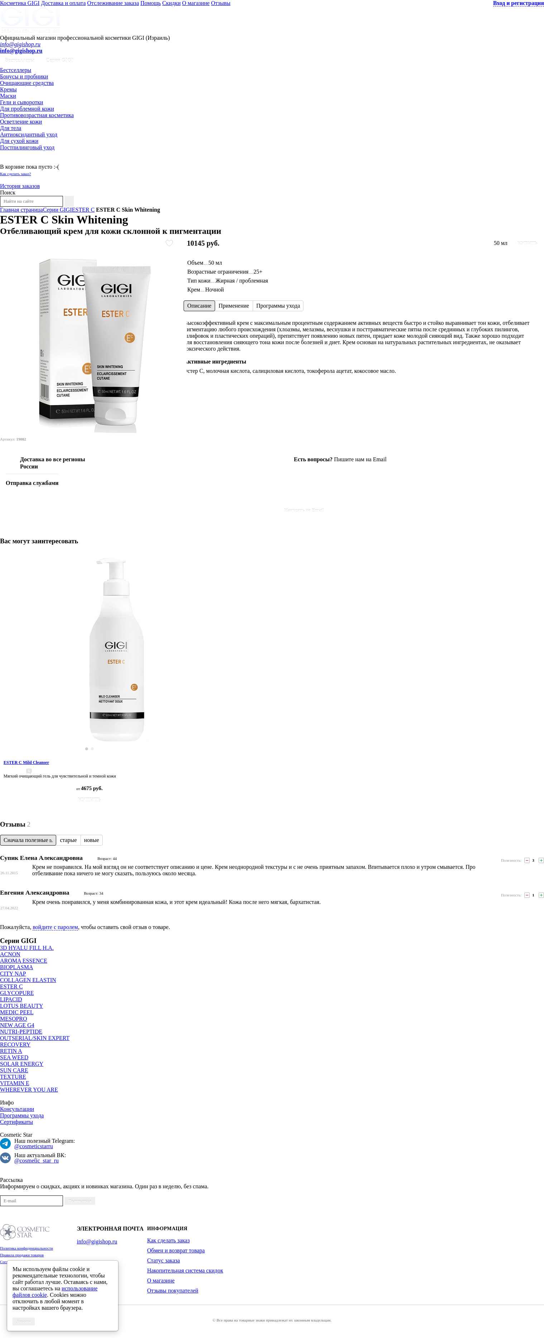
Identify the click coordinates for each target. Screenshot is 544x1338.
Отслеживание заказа (113, 3)
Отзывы (220, 3)
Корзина (10, 160)
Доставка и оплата (63, 3)
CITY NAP (13, 974)
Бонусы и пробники (24, 76)
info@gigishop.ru (20, 44)
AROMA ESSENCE (23, 961)
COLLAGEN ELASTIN (28, 980)
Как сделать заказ (168, 1240)
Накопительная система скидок (185, 1270)
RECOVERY (15, 1044)
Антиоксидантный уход (28, 134)
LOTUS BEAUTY (21, 1006)
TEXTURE (13, 1077)
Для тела (10, 128)
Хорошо (23, 1321)
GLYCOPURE (17, 993)
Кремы (8, 89)
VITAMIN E (14, 1083)
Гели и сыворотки (21, 102)
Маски (8, 96)
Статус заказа (163, 1260)
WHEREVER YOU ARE (29, 1090)
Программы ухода (22, 1115)
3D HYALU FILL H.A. (27, 948)
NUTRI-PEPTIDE (21, 1032)
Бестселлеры (19, 60)
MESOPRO (13, 1019)
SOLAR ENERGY (21, 1064)
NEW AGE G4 (17, 1025)
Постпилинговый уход (27, 147)
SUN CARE (14, 1070)
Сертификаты (16, 1122)
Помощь (150, 3)
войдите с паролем (55, 927)
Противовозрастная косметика (37, 115)
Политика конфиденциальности (26, 1248)
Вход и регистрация (518, 3)
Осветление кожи (21, 122)
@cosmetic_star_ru (36, 1160)
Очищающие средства (27, 83)
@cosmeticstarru (33, 1146)
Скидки (171, 3)
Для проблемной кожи (27, 109)
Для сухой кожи (19, 141)
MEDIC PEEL (17, 1012)
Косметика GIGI (20, 3)
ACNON (10, 954)
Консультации (17, 1109)
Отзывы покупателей (172, 1291)
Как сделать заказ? (15, 174)
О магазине (196, 3)
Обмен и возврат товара (176, 1250)
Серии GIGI (59, 60)
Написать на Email (304, 510)
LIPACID (11, 999)
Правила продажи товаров (22, 1255)
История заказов (20, 186)
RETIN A (11, 1051)
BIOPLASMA (16, 967)
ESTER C (11, 986)
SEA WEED (14, 1057)
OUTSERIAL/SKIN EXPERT (34, 1038)
